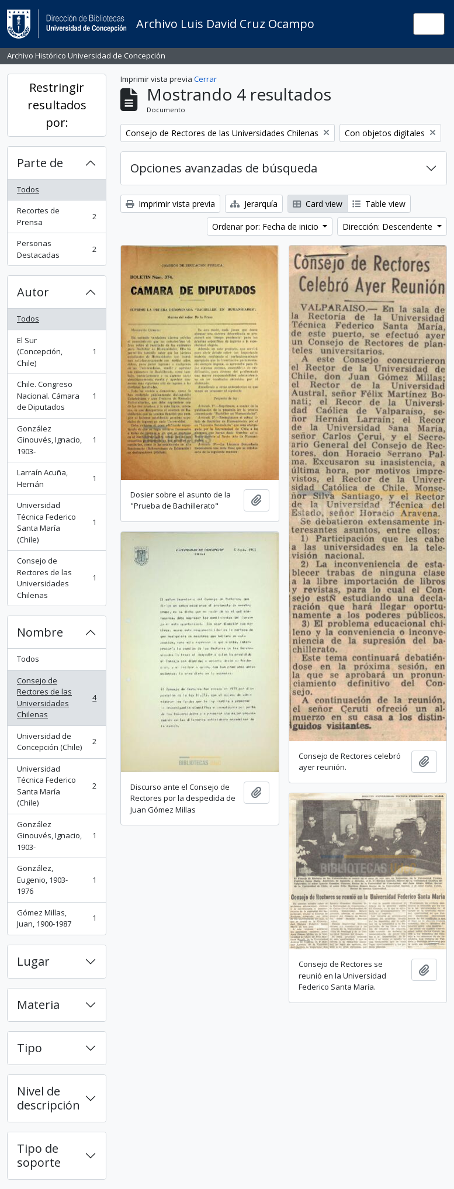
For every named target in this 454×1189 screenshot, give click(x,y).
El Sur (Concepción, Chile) (56, 351)
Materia (38, 1004)
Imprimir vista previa (170, 203)
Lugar (33, 961)
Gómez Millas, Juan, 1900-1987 (56, 918)
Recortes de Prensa (56, 216)
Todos (28, 189)
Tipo (29, 1048)
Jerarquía (254, 203)
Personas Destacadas (56, 249)
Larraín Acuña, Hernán (56, 478)
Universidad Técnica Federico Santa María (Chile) (56, 522)
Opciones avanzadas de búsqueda (223, 168)
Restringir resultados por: (56, 105)
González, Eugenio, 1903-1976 (56, 879)
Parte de (40, 163)
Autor (33, 292)
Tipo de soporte (39, 1155)
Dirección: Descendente (388, 226)
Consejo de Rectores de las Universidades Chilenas (56, 577)
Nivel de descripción (48, 1098)
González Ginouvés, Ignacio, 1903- (56, 440)
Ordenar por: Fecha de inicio (266, 226)
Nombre (40, 632)
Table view (379, 203)
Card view (317, 203)
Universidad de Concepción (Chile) (56, 742)
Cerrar (205, 79)
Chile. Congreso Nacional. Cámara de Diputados (56, 395)
